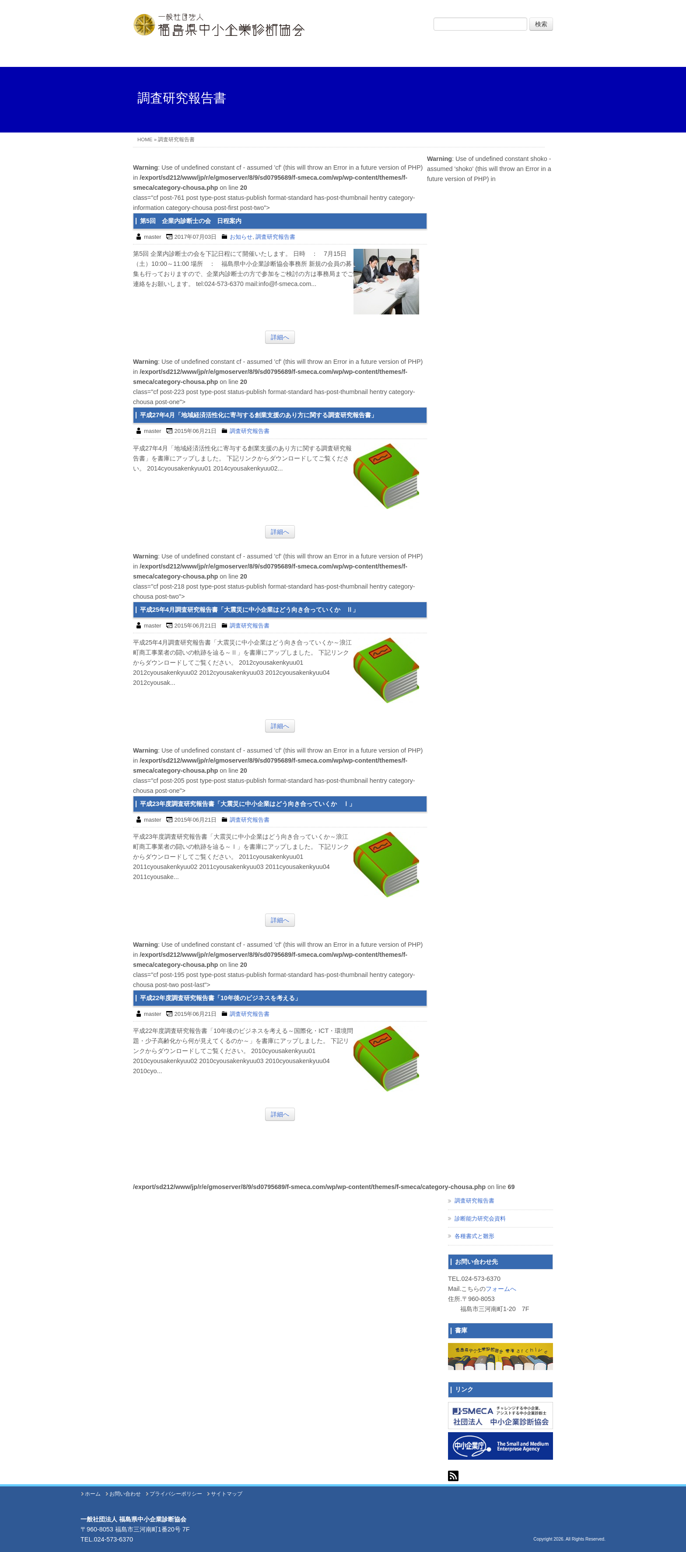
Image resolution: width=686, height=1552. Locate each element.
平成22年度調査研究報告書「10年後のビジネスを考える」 (220, 997)
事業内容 (343, 55)
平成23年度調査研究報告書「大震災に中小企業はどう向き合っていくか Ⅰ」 (247, 803)
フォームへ (501, 1288)
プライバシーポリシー (176, 1493)
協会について (259, 55)
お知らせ (241, 237)
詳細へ (280, 337)
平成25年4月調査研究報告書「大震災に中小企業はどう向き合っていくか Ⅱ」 (249, 609)
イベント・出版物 (427, 55)
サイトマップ (226, 1493)
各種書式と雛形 (474, 1236)
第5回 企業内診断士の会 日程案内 (191, 220)
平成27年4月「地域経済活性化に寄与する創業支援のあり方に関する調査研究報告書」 (258, 415)
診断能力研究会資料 (480, 1218)
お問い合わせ (511, 55)
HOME (145, 139)
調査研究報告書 (275, 237)
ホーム (175, 55)
